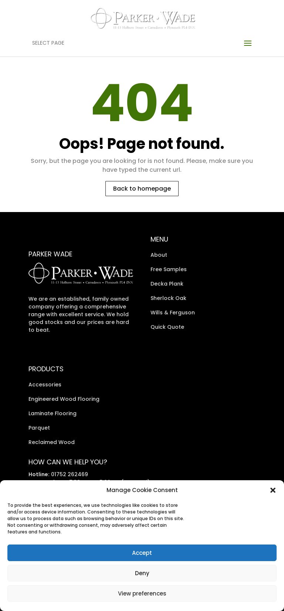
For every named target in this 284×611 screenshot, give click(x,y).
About (159, 255)
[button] (273, 490)
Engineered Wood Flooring (63, 399)
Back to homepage (142, 188)
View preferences (142, 593)
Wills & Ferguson (173, 312)
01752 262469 (69, 474)
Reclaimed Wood (51, 442)
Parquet (39, 427)
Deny (142, 573)
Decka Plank (167, 283)
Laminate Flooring (52, 413)
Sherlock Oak (168, 298)
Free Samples (169, 269)
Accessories (44, 384)
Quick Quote (167, 327)
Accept (142, 553)
